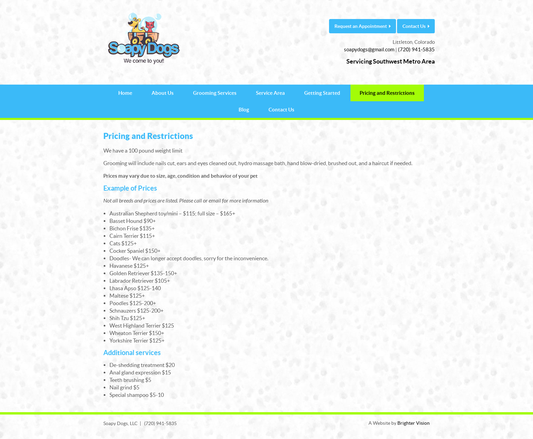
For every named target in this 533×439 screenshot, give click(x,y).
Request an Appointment (360, 26)
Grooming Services (215, 93)
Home (125, 93)
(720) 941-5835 (416, 49)
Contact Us (414, 26)
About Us (163, 93)
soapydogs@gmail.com (369, 49)
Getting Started (322, 93)
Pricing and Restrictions (387, 93)
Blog (244, 109)
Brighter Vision (413, 423)
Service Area (270, 93)
